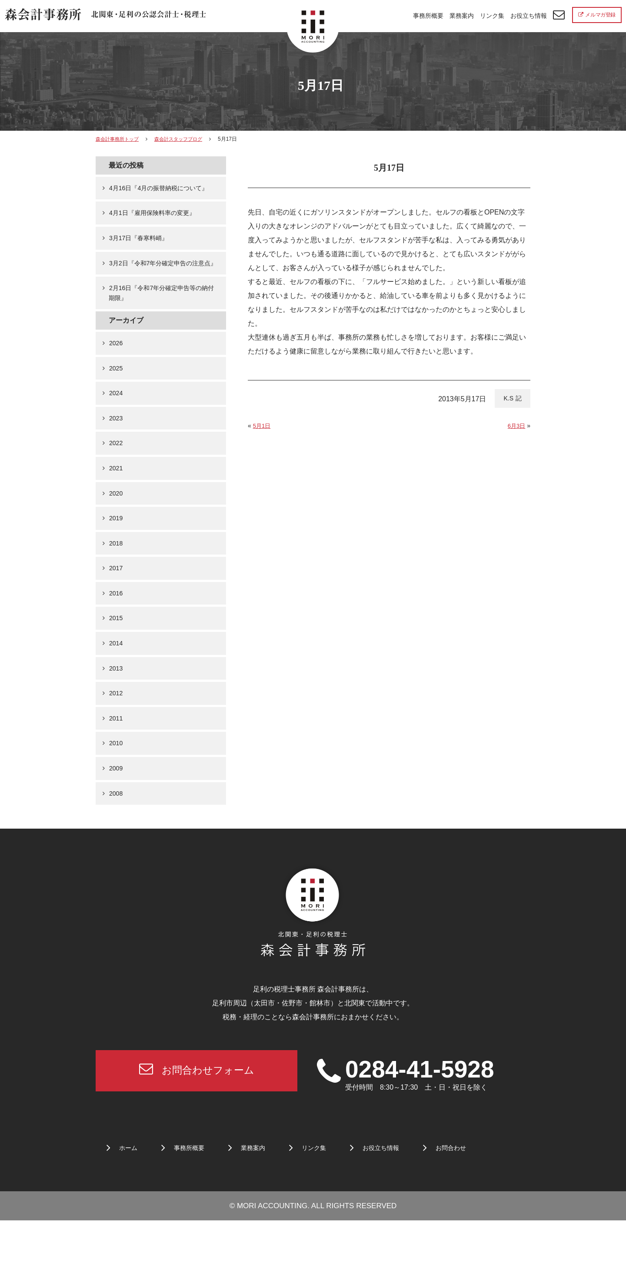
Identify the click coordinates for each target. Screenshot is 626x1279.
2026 (116, 373)
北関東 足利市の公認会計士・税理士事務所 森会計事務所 (109, 16)
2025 (116, 400)
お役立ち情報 (528, 15)
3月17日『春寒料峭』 (142, 252)
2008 (116, 847)
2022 (116, 479)
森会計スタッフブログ (184, 139)
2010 (116, 795)
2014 (116, 689)
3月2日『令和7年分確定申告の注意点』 (163, 284)
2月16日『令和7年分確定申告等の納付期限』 (162, 321)
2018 (116, 584)
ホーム (129, 1206)
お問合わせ (472, 1206)
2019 (116, 558)
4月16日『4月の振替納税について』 (158, 194)
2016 (116, 637)
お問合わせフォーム (196, 1127)
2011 (116, 768)
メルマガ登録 (597, 15)
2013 (116, 716)
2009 (116, 821)
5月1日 (262, 425)
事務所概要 (428, 15)
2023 (116, 452)
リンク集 (492, 15)
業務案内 (462, 15)
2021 (116, 505)
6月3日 (516, 425)
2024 (116, 426)
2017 (116, 610)
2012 (116, 742)
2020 (116, 531)
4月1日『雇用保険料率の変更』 (158, 226)
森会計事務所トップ (119, 139)
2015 (116, 663)
